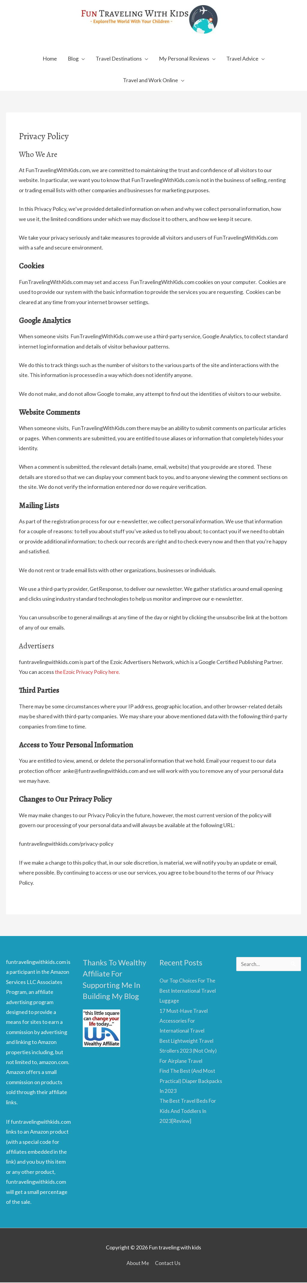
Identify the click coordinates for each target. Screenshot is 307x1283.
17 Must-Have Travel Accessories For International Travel (184, 1021)
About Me (137, 1263)
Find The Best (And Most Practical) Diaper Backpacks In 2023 (188, 1081)
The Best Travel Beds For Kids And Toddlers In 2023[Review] (189, 1111)
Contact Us (169, 1263)
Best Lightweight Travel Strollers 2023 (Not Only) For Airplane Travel (188, 1051)
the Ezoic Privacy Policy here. (89, 672)
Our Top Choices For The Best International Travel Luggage (188, 991)
